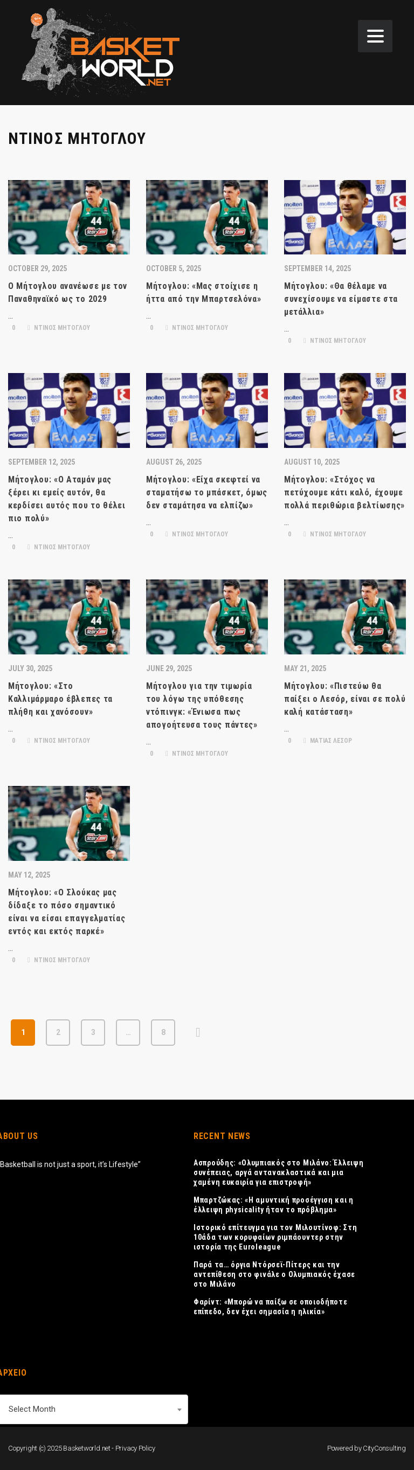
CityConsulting (384, 1448)
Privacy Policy (135, 1448)
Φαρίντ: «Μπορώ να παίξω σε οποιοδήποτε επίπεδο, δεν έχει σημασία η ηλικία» (271, 1307)
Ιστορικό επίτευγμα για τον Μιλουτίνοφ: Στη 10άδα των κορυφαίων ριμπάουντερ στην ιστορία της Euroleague (275, 1237)
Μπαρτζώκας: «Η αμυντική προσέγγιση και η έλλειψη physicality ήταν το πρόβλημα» (274, 1205)
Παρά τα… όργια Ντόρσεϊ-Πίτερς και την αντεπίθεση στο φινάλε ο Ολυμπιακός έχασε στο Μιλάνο (274, 1274)
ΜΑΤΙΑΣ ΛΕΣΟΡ (327, 740)
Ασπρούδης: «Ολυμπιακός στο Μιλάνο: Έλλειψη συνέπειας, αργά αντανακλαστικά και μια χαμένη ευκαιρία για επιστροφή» (278, 1172)
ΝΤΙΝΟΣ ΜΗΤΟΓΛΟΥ (58, 328)
